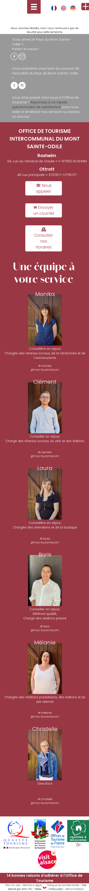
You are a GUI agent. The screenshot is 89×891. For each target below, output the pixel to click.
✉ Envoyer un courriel (43, 210)
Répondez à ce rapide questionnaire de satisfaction (39, 104)
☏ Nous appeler (44, 188)
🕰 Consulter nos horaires (43, 238)
